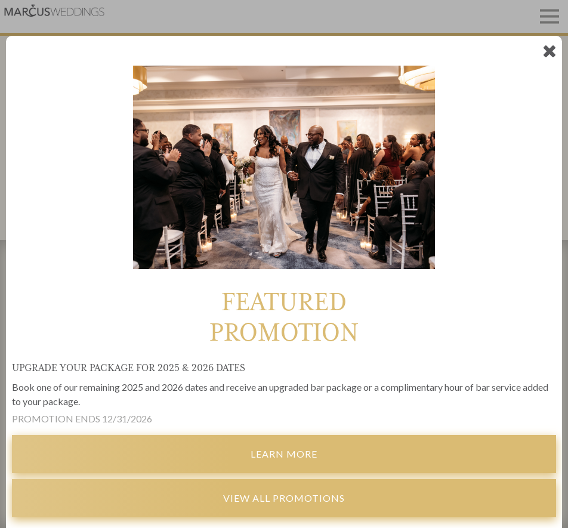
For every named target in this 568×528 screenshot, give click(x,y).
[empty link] (549, 50)
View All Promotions (284, 498)
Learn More (284, 453)
